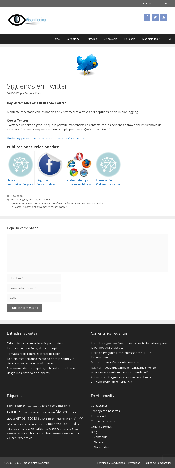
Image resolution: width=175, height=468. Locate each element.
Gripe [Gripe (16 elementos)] (43, 418)
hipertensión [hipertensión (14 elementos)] (63, 418)
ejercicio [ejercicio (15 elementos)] (11, 418)
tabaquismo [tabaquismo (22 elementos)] (44, 433)
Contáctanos (99, 406)
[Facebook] (147, 17)
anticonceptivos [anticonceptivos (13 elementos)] (33, 406)
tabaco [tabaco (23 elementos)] (32, 433)
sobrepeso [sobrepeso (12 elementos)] (11, 434)
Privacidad (134, 462)
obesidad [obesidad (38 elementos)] (68, 423)
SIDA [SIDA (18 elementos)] (75, 428)
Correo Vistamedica (104, 421)
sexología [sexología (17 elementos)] (54, 428)
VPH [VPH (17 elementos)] (31, 438)
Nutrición (91, 38)
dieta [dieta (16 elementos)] (74, 412)
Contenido (101, 437)
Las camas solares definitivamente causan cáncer (39, 207)
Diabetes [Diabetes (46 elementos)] (63, 412)
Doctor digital (148, 3)
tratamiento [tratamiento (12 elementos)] (62, 434)
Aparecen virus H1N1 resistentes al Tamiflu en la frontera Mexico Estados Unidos (57, 203)
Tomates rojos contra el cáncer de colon (33, 354)
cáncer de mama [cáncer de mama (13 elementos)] (31, 412)
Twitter (33, 199)
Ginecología (110, 38)
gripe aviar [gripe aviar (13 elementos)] (51, 418)
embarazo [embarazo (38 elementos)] (24, 418)
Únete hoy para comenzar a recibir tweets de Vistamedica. (46, 138)
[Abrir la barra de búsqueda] (170, 39)
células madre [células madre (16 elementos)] (47, 412)
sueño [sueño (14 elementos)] (24, 433)
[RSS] (163, 17)
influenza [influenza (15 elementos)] (11, 424)
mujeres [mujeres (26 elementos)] (54, 424)
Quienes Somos (101, 426)
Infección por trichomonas (121, 362)
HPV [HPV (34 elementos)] (79, 418)
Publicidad (98, 416)
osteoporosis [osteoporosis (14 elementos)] (13, 429)
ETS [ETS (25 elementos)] (36, 418)
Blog (94, 432)
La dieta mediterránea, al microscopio (32, 348)
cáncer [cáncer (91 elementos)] (14, 411)
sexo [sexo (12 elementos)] (46, 429)
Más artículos (153, 39)
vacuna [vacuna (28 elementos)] (74, 433)
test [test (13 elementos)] (55, 433)
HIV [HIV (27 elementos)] (73, 418)
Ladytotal (167, 3)
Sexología (129, 38)
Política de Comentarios (158, 462)
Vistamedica (45, 199)
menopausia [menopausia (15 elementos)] (41, 424)
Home (56, 38)
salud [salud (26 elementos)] (40, 429)
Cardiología (73, 38)
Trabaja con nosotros (105, 411)
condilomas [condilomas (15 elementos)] (64, 405)
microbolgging (19, 199)
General (99, 442)
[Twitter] (155, 17)
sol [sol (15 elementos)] (18, 433)
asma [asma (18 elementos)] (44, 405)
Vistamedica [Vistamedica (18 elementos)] (21, 438)
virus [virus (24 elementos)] (10, 438)
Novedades (17, 195)
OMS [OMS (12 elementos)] (79, 424)
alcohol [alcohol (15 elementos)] (10, 405)
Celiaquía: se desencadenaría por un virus (35, 343)
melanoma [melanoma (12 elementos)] (29, 424)
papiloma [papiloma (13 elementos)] (25, 429)
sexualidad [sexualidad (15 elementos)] (66, 428)
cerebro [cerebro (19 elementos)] (52, 405)
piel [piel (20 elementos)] (33, 428)
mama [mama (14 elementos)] (20, 424)
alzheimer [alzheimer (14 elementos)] (20, 405)
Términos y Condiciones (111, 462)
